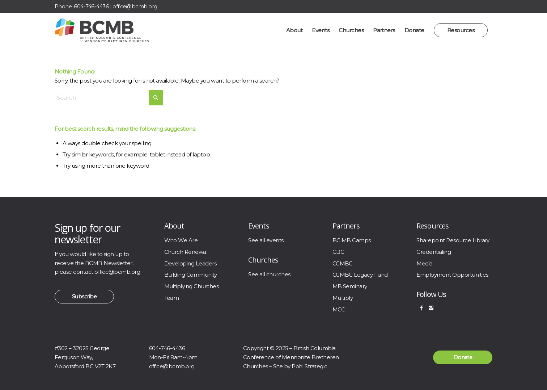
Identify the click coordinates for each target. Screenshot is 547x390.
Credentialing (433, 251)
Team (171, 297)
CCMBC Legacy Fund (360, 274)
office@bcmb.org (135, 6)
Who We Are (181, 240)
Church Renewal (186, 251)
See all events (266, 240)
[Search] (109, 97)
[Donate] (462, 357)
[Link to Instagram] (485, 6)
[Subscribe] (84, 296)
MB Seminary (349, 286)
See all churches (269, 274)
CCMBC (342, 263)
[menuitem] (294, 30)
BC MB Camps (351, 240)
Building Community (190, 274)
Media (424, 263)
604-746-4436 (91, 6)
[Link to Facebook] (470, 6)
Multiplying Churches (191, 286)
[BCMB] (102, 30)
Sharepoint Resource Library (452, 240)
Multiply (342, 297)
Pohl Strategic (309, 366)
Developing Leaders (190, 263)
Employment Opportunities (452, 274)
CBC (338, 251)
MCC (338, 309)
